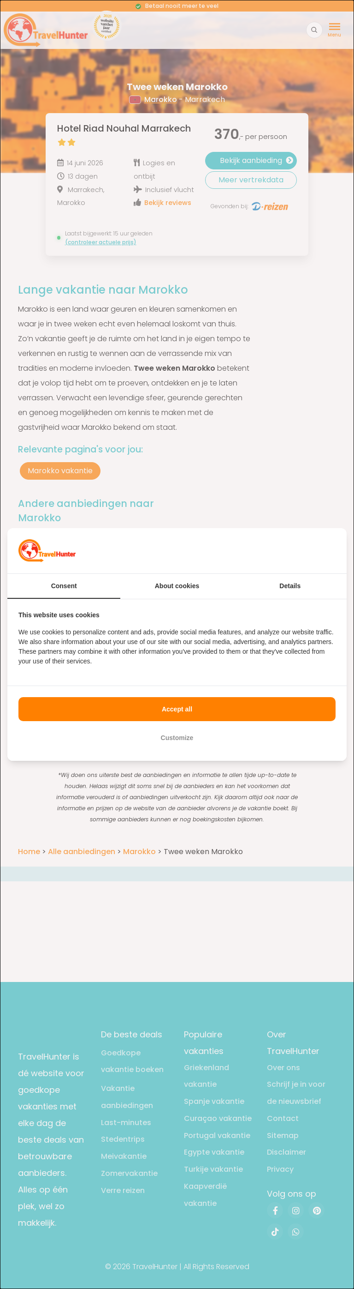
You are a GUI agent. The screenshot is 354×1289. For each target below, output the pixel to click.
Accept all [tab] (177, 709)
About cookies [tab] (177, 586)
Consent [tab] (64, 586)
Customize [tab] (177, 737)
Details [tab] (290, 586)
